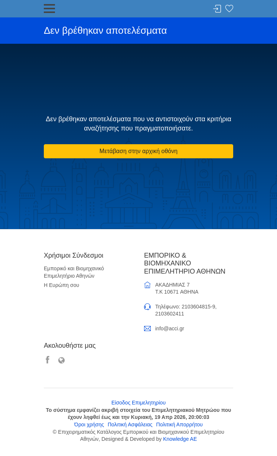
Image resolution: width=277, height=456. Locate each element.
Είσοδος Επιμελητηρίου (138, 403)
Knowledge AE (180, 439)
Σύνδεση (217, 9)
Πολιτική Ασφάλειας (130, 424)
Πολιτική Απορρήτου (179, 424)
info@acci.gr (169, 328)
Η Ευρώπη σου (61, 285)
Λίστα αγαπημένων (229, 9)
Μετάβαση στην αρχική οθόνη (138, 151)
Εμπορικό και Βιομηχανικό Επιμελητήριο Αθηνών (74, 272)
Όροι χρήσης (89, 424)
